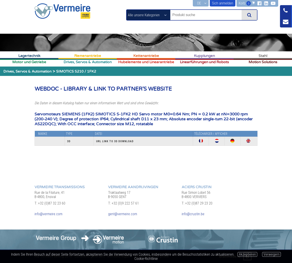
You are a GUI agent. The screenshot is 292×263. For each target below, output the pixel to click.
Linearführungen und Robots (204, 62)
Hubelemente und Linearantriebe (146, 62)
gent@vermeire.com (122, 214)
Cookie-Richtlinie (146, 259)
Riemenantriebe (87, 56)
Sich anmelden (222, 3)
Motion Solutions (263, 62)
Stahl (263, 56)
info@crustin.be (193, 214)
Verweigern (271, 254)
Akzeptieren (247, 254)
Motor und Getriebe (29, 62)
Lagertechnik (29, 56)
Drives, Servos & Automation (88, 62)
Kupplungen (204, 56)
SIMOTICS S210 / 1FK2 (76, 71)
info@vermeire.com (48, 214)
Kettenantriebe (146, 56)
